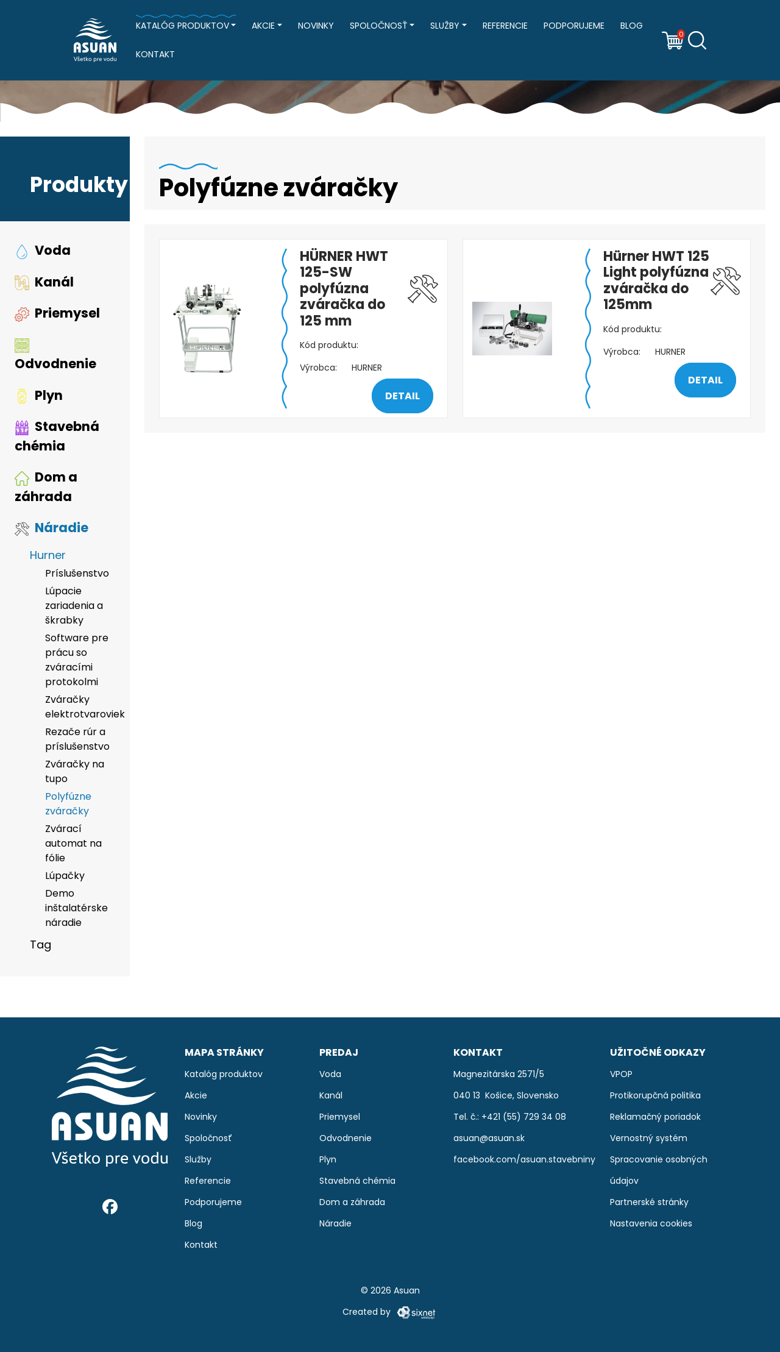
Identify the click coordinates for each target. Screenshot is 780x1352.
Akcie (263, 26)
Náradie (51, 529)
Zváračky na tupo (74, 773)
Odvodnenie (55, 357)
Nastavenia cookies (651, 1223)
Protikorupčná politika (655, 1095)
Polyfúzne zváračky (68, 805)
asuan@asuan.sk (489, 1138)
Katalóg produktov (182, 26)
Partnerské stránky (649, 1202)
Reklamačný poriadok (655, 1117)
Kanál (44, 284)
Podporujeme (574, 26)
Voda (43, 252)
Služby (444, 26)
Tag (40, 946)
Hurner (48, 556)
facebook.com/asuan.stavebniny (524, 1159)
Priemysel (57, 315)
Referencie (505, 26)
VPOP (621, 1074)
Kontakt (155, 54)
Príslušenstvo (77, 575)
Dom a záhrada (46, 488)
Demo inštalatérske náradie (76, 909)
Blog (631, 26)
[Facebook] (110, 1206)
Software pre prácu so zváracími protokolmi (76, 662)
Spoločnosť (379, 26)
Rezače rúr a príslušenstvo (77, 741)
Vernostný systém (648, 1138)
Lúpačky (65, 877)
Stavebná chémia (57, 438)
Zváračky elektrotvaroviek (80, 708)
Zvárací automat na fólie (73, 845)
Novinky (316, 26)
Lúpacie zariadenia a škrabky (74, 607)
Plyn (39, 397)
